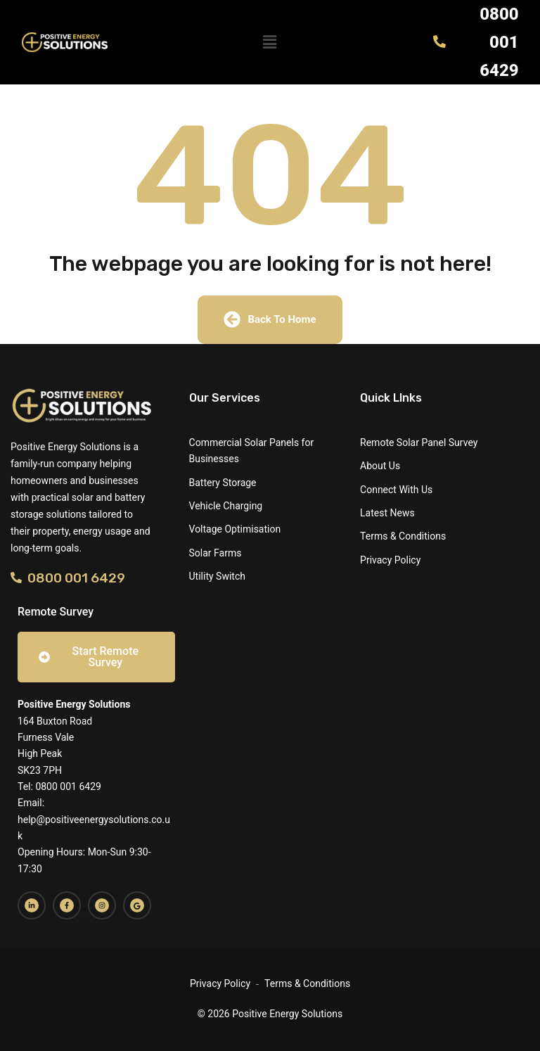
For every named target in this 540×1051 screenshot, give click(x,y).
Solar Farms (215, 553)
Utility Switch (217, 576)
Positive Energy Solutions (74, 704)
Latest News (387, 512)
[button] (270, 42)
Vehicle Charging (226, 505)
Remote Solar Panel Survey (418, 442)
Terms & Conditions (403, 536)
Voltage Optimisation (235, 529)
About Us (380, 465)
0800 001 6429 (68, 578)
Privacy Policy (390, 560)
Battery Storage (223, 482)
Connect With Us (396, 489)
